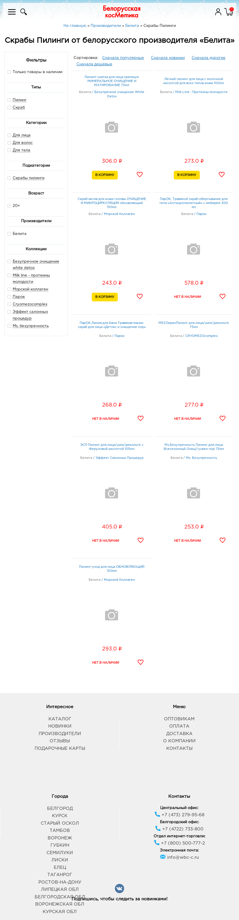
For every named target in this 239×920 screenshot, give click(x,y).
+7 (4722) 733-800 (179, 829)
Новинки (60, 726)
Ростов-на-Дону (59, 882)
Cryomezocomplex (30, 304)
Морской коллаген (30, 289)
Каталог (59, 719)
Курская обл (60, 912)
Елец (60, 867)
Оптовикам (179, 719)
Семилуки (59, 853)
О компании (179, 741)
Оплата (179, 726)
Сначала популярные (123, 58)
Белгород (60, 808)
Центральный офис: (179, 808)
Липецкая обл (60, 889)
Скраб (19, 107)
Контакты (179, 748)
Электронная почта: (179, 850)
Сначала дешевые (94, 64)
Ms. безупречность (31, 326)
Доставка (179, 734)
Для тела (21, 150)
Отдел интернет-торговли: (179, 836)
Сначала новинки (168, 58)
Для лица (22, 135)
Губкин (60, 845)
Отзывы (60, 741)
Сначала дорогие (208, 58)
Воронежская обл (59, 904)
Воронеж (60, 838)
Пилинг (20, 100)
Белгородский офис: (179, 822)
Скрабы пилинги (28, 178)
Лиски (59, 860)
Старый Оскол (60, 823)
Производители (60, 734)
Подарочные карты (60, 748)
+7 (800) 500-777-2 (179, 843)
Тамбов (60, 830)
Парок (19, 296)
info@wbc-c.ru (179, 857)
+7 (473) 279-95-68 (179, 815)
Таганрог (59, 875)
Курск (60, 816)
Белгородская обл (60, 897)
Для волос (23, 142)
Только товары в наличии (35, 72)
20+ (14, 205)
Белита (17, 233)
